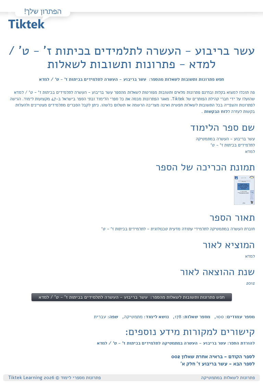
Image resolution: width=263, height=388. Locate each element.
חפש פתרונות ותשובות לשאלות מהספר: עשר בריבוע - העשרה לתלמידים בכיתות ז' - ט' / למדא (131, 79)
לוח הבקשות (215, 111)
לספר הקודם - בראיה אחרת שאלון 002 (213, 356)
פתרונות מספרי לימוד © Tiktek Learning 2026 (54, 377)
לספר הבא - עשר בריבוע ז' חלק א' (217, 363)
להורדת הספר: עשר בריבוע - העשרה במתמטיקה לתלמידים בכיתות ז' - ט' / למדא (176, 343)
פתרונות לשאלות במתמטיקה (228, 377)
